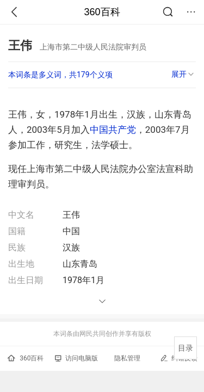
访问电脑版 (76, 358)
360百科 (102, 12)
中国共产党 (113, 129)
